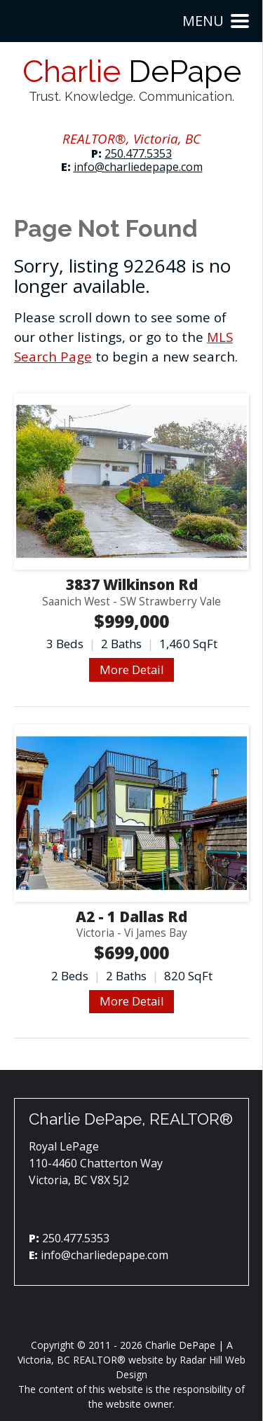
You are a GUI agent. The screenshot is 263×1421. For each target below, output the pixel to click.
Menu (215, 20)
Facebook (93, 119)
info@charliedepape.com (138, 166)
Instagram (118, 120)
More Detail (132, 669)
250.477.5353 (138, 153)
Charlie (131, 79)
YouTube (145, 120)
